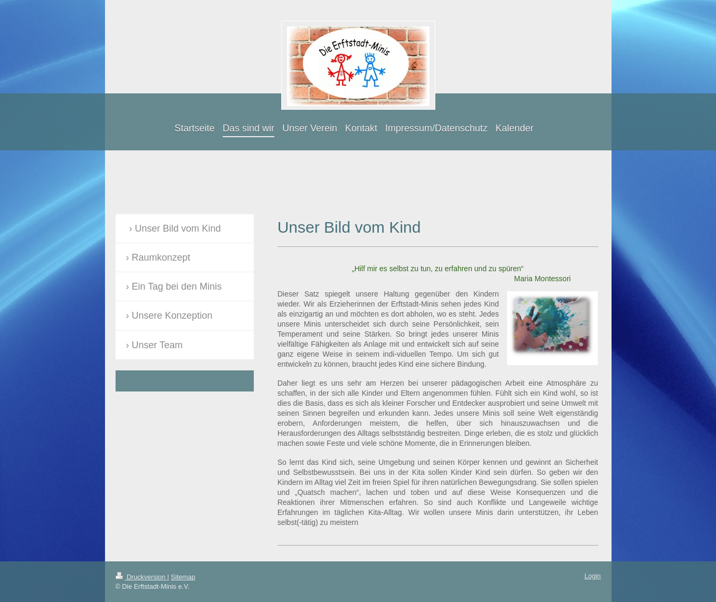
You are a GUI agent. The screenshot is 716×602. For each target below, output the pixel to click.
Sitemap (183, 577)
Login (593, 576)
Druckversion (141, 577)
